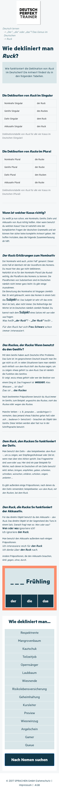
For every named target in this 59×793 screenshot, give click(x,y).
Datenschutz (43, 780)
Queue (29, 745)
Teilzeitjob (29, 657)
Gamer (29, 737)
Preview (29, 713)
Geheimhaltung (29, 697)
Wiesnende (29, 681)
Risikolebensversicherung (29, 689)
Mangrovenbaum (29, 641)
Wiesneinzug (29, 721)
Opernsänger (29, 665)
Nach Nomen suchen (29, 759)
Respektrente (30, 633)
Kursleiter (29, 705)
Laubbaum (29, 673)
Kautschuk (29, 649)
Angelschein (29, 729)
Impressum (25, 785)
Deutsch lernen (11, 28)
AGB (37, 785)
